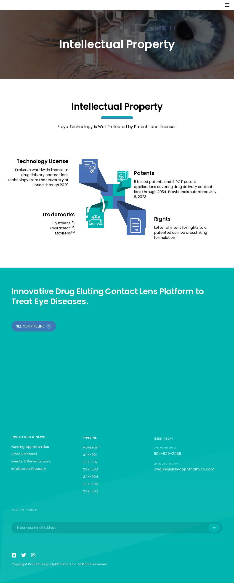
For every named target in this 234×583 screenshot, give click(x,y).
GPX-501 (90, 457)
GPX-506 (90, 494)
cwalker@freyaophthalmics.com (184, 474)
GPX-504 (90, 479)
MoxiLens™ (91, 450)
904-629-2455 (167, 459)
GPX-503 (90, 472)
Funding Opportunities (30, 448)
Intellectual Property (28, 470)
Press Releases (24, 455)
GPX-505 (90, 487)
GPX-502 (90, 465)
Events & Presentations (31, 463)
